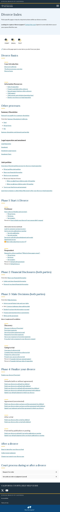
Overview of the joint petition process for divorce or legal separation (21, 166)
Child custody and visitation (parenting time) (20, 95)
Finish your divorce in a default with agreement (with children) (22, 390)
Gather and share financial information (15, 281)
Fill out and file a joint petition (12, 169)
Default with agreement (17, 262)
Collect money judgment (8, 453)
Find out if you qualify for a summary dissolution (15, 115)
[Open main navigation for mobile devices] (57, 5)
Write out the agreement (11, 316)
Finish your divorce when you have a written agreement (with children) (24, 406)
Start (5, 122)
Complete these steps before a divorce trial (17, 352)
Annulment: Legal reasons (8, 151)
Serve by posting (12, 235)
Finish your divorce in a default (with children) (17, 386)
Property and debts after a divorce (18, 89)
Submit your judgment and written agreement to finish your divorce (24, 408)
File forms (10, 257)
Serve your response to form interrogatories (17, 337)
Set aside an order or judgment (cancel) (15, 476)
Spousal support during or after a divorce (19, 91)
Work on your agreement (11, 175)
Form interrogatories (10, 330)
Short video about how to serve (16, 242)
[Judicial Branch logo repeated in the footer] (30, 495)
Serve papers (11, 259)
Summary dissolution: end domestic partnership (15, 132)
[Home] (28, 5)
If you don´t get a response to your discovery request (19, 339)
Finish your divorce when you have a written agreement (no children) (24, 404)
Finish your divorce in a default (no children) (17, 384)
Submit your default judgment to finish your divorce (19, 392)
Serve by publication (13, 233)
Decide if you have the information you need (16, 309)
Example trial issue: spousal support (20, 359)
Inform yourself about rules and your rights (16, 303)
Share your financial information (13, 172)
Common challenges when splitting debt (18, 306)
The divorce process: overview (13, 69)
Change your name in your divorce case (12, 456)
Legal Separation (6, 144)
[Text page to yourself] (19, 41)
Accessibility (4, 498)
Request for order (8, 472)
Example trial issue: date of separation (21, 361)
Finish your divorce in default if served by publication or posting (22, 433)
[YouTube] (7, 490)
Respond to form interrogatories (14, 334)
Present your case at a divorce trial (14, 357)
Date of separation (13, 87)
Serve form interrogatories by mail (14, 332)
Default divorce (15, 264)
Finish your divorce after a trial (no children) (17, 420)
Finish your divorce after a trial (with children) (17, 422)
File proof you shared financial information (16, 284)
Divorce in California (10, 67)
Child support (11, 93)
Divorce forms (8, 71)
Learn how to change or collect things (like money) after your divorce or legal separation (26, 191)
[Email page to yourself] (13, 41)
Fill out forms (7, 125)
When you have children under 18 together (21, 181)
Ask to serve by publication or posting (15, 231)
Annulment (4, 147)
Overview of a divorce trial (12, 350)
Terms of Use (4, 502)
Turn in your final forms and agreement (15, 187)
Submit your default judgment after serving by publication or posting (24, 435)
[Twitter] (2, 490)
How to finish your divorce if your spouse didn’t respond (26, 220)
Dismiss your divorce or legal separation (19, 97)
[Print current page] (6, 41)
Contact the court (30, 24)
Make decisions (12, 300)
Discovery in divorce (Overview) (13, 328)
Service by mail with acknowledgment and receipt (18, 237)
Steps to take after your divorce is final (12, 449)
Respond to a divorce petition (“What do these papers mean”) (22, 253)
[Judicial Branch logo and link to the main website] (30, 1)
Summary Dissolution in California (18, 119)
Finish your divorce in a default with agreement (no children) (21, 388)
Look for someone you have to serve (15, 229)
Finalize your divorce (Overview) (10, 375)
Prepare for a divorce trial (12, 354)
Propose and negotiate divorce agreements (16, 312)
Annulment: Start (6, 154)
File (5, 129)
